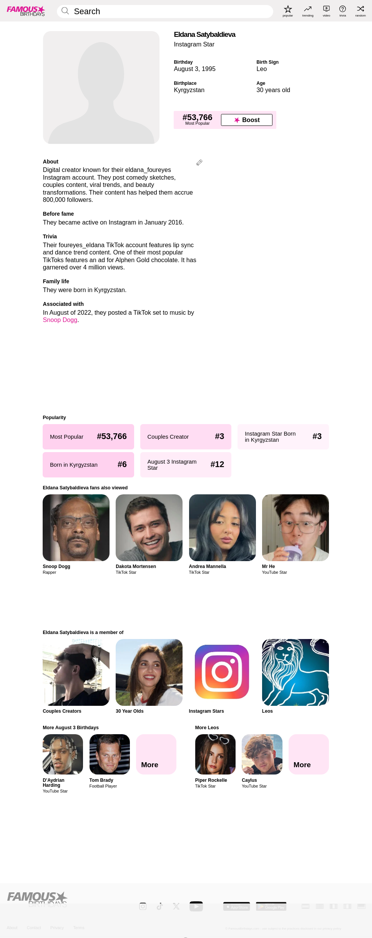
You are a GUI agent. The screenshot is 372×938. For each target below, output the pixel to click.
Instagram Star (194, 44)
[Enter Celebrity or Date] (165, 11)
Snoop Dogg (60, 319)
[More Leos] (309, 754)
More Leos (207, 727)
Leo (261, 68)
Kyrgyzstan (189, 89)
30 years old (273, 89)
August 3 (186, 68)
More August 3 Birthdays (71, 727)
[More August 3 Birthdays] (156, 754)
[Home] (62, 902)
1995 (209, 68)
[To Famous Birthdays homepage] (26, 10)
